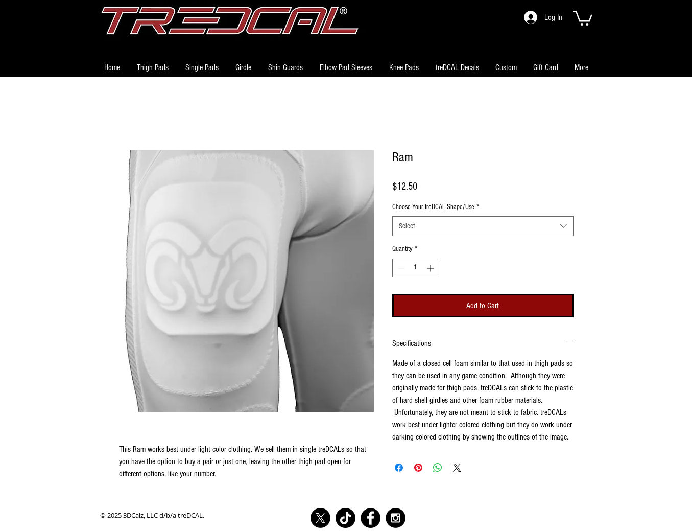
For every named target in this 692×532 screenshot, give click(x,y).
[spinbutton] (416, 268)
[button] (582, 17)
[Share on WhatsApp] (438, 467)
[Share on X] (457, 467)
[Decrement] (400, 268)
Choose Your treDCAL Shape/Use (435, 207)
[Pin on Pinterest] (418, 467)
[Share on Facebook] (399, 467)
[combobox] (483, 226)
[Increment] (431, 268)
